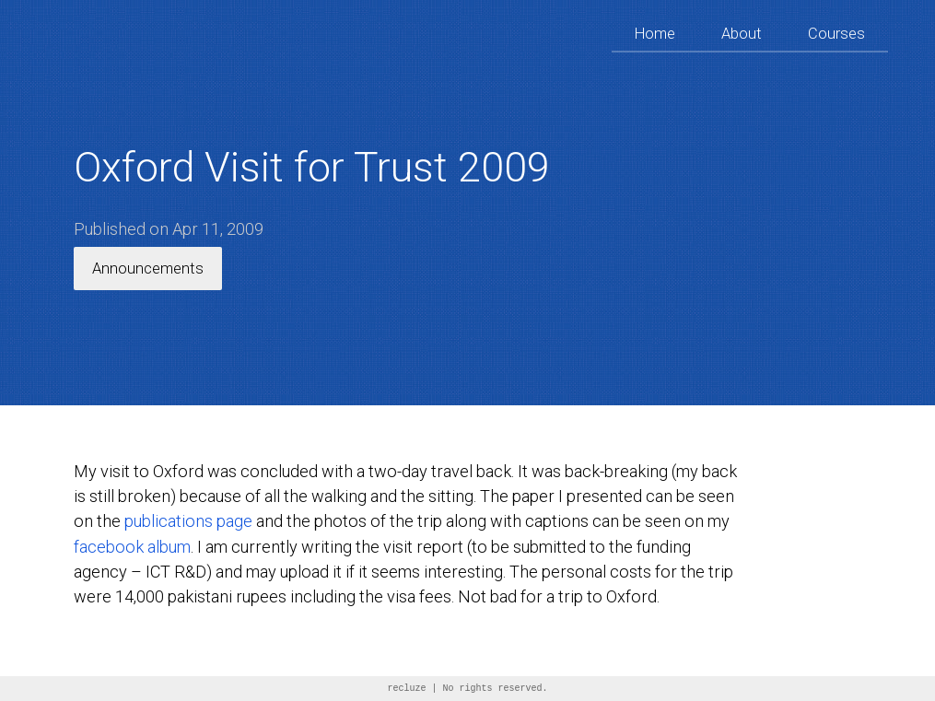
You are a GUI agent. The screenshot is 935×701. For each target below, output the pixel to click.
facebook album (132, 546)
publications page (188, 521)
